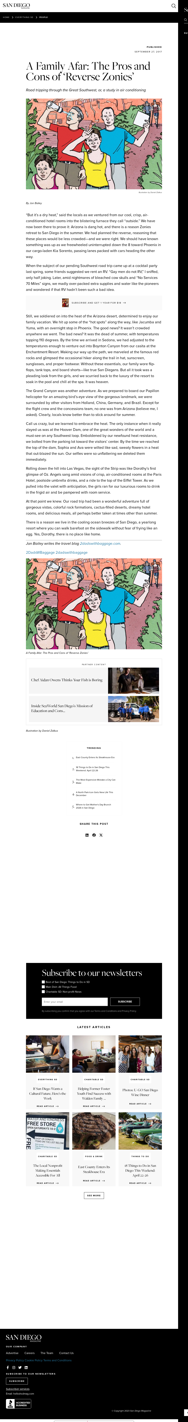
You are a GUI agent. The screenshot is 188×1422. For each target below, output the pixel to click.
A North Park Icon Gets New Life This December (94, 794)
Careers (29, 1353)
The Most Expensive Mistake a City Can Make (96, 781)
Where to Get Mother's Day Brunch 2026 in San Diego (93, 806)
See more (94, 1195)
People (43, 17)
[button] (87, 835)
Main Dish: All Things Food (59, 987)
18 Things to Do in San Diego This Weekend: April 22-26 (93, 769)
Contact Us (66, 1353)
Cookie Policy (34, 1360)
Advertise (12, 1353)
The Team (47, 1353)
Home (6, 17)
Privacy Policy (15, 1360)
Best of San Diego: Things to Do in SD (66, 982)
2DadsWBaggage (40, 552)
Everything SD (24, 17)
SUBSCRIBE (127, 1002)
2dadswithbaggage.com (100, 543)
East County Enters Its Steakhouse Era (95, 757)
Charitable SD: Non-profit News (61, 991)
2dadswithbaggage (72, 552)
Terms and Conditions (57, 1360)
